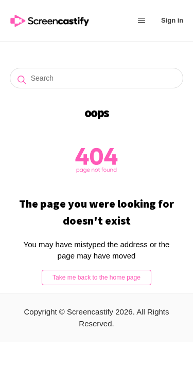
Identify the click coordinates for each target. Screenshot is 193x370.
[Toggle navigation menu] (141, 21)
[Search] (97, 78)
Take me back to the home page (96, 277)
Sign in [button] (172, 20)
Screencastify (90, 311)
